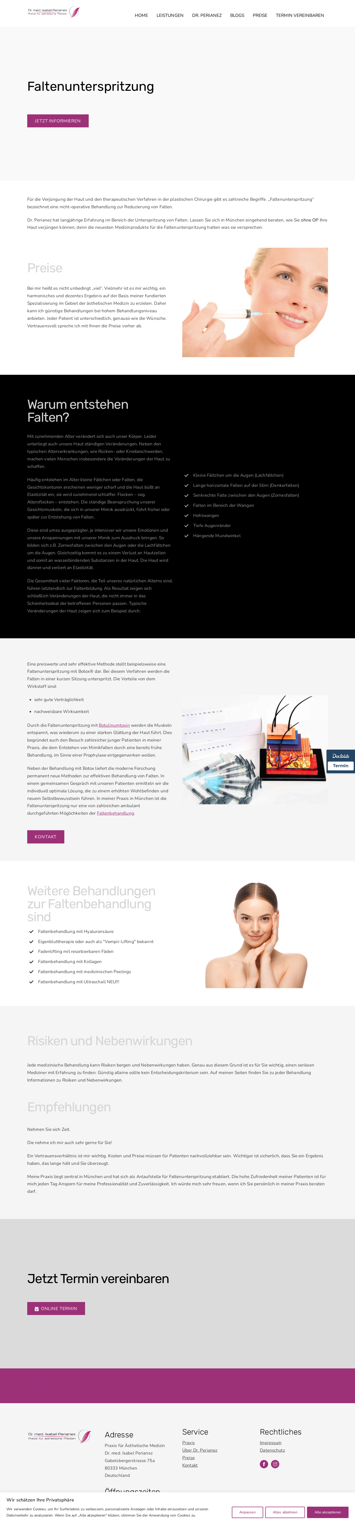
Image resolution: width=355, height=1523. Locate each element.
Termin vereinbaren (300, 16)
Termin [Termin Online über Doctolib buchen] (340, 765)
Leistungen (170, 16)
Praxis (188, 1426)
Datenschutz (40, 1370)
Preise (260, 16)
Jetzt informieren (58, 123)
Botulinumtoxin (114, 724)
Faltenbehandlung (115, 812)
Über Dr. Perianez (200, 1434)
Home (141, 16)
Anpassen (247, 1512)
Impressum (38, 1362)
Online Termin (56, 1292)
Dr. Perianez (207, 16)
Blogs (237, 16)
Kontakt (46, 836)
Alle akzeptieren (328, 1512)
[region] (177, 1507)
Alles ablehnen (285, 1512)
